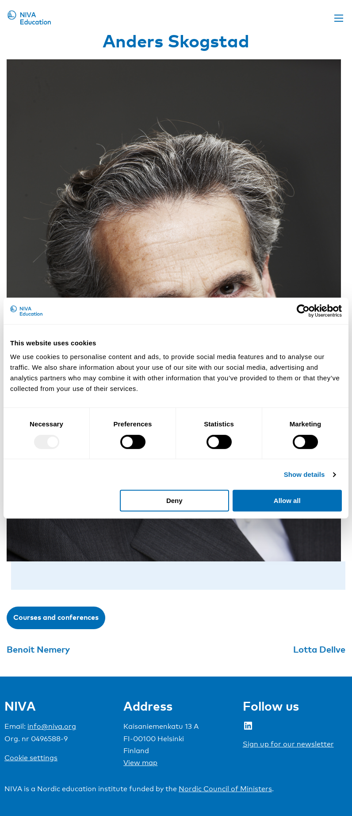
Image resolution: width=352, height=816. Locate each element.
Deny (174, 500)
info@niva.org (51, 726)
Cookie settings (30, 758)
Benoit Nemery (38, 649)
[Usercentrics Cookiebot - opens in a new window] (303, 310)
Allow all (287, 500)
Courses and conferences (56, 617)
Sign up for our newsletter (288, 744)
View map (140, 762)
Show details (304, 474)
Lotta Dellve (319, 649)
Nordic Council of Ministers (225, 789)
